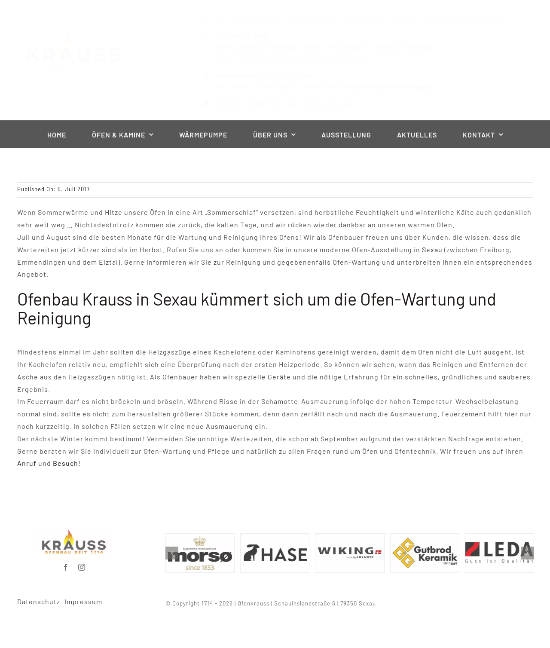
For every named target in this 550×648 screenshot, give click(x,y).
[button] (174, 553)
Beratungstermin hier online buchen (280, 103)
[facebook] (66, 564)
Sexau (432, 249)
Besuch (65, 463)
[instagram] (82, 564)
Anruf (27, 463)
